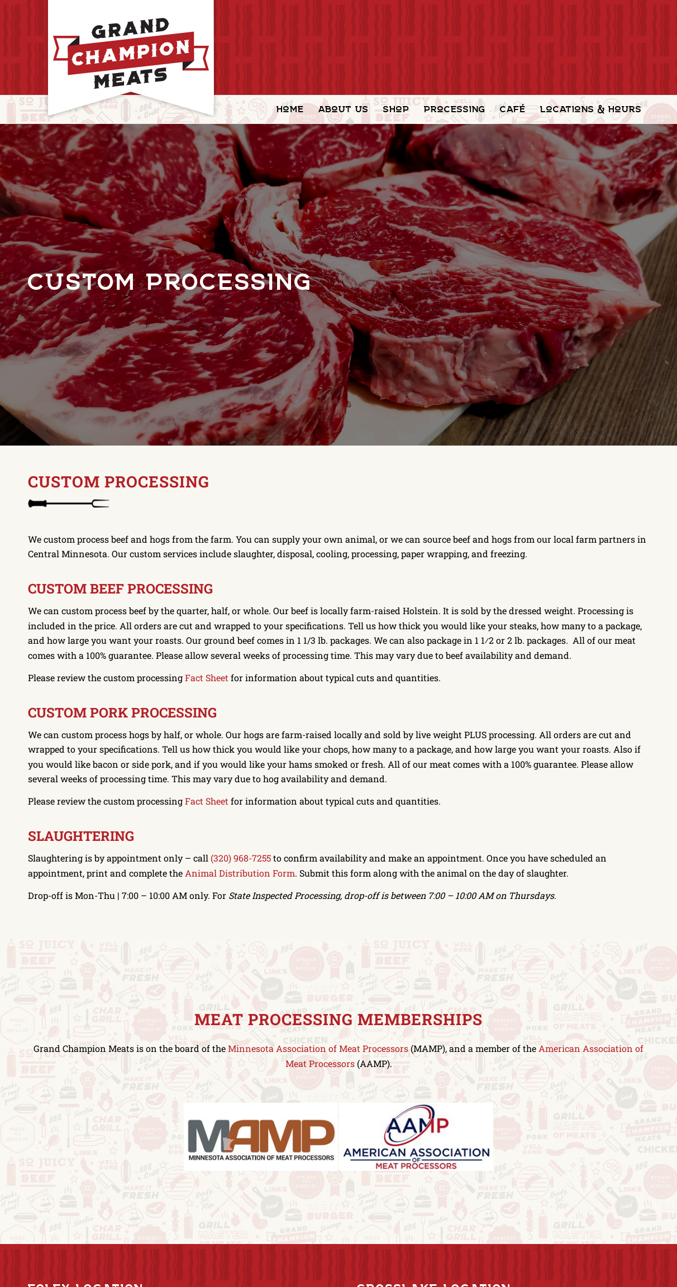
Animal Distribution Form (240, 873)
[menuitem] (290, 109)
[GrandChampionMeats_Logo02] (130, 58)
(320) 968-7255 (241, 858)
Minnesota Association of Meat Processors (318, 1048)
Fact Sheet (206, 677)
